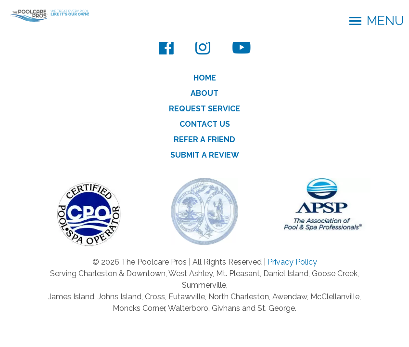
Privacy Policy (292, 262)
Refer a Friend (204, 139)
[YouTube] (241, 47)
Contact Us (204, 124)
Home (204, 77)
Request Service (204, 108)
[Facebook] (166, 47)
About (204, 93)
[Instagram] (202, 47)
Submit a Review (204, 155)
